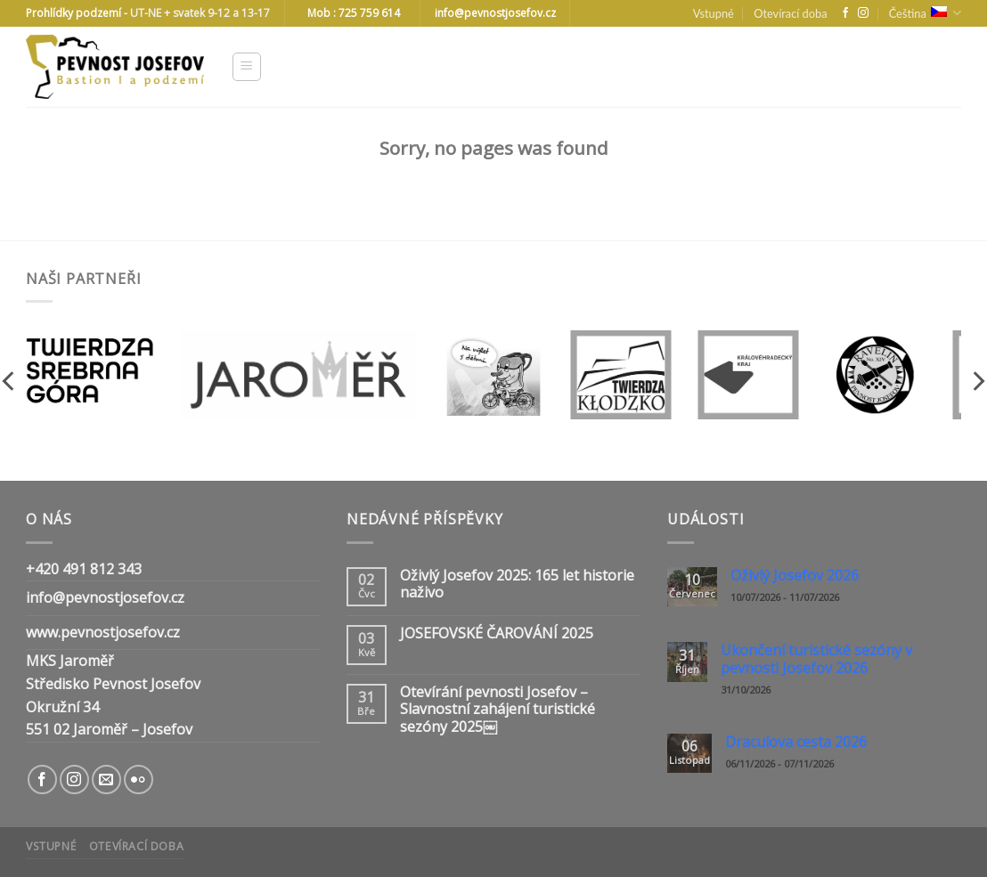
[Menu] (247, 67)
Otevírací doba (790, 13)
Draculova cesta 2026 (796, 742)
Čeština (925, 12)
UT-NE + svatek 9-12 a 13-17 (200, 12)
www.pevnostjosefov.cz (103, 632)
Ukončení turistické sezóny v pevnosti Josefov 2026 (816, 659)
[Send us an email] (106, 779)
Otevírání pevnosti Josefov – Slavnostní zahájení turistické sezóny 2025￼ (497, 709)
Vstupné (713, 13)
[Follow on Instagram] (863, 13)
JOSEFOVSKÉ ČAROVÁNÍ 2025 (496, 633)
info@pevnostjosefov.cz (105, 597)
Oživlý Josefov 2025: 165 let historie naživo (517, 584)
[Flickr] (138, 779)
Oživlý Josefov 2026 (794, 575)
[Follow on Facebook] (845, 13)
